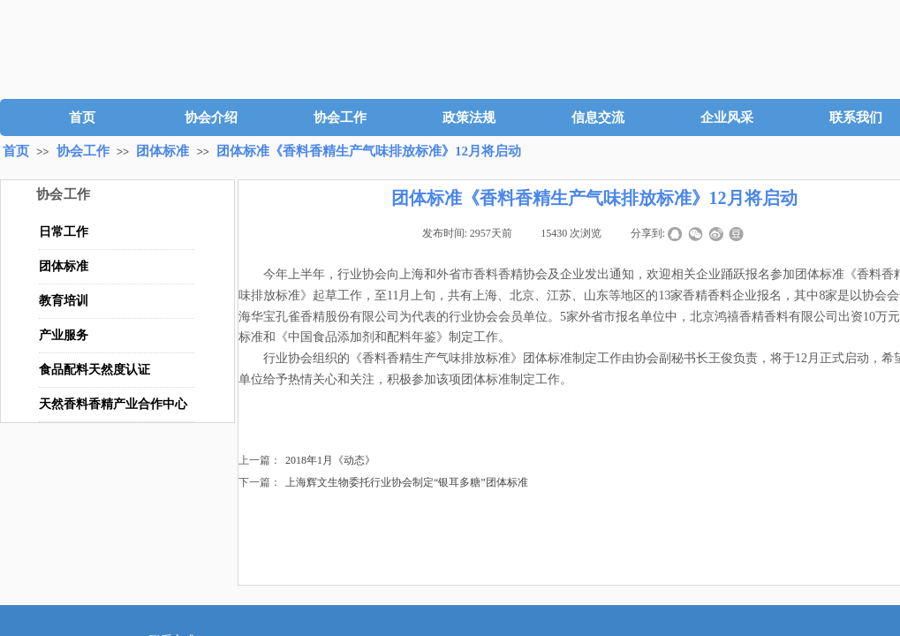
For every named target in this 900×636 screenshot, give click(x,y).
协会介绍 (211, 117)
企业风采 (726, 117)
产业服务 (63, 335)
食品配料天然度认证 (94, 369)
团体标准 (162, 151)
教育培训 (63, 300)
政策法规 (468, 117)
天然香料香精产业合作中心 (113, 404)
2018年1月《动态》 (306, 461)
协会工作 (340, 117)
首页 (82, 117)
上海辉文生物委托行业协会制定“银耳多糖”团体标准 (383, 483)
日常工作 (63, 231)
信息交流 (597, 117)
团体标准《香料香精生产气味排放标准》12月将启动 (368, 151)
